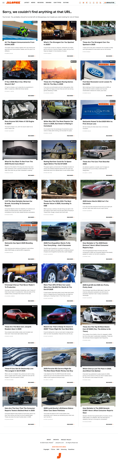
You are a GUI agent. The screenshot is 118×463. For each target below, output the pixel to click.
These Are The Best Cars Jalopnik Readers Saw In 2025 (18, 328)
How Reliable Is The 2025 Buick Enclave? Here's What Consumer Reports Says (95, 245)
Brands (48, 2)
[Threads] (93, 2)
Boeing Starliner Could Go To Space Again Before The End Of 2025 (57, 163)
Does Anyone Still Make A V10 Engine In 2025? (19, 122)
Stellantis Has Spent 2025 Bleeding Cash (19, 244)
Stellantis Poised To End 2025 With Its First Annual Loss (98, 123)
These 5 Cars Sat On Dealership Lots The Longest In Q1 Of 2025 (19, 370)
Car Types (57, 2)
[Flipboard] (87, 2)
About (49, 439)
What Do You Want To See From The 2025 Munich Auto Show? (19, 163)
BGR (58, 449)
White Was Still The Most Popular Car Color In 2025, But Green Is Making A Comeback (58, 123)
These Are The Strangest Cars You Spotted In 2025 (96, 43)
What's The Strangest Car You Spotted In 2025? (59, 43)
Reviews (40, 2)
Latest (26, 2)
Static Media (49, 442)
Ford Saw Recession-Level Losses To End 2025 (97, 83)
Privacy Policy (66, 439)
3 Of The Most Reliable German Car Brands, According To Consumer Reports (18, 203)
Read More (31, 56)
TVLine (53, 449)
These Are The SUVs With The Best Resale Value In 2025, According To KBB (57, 203)
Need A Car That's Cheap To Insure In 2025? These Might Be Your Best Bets (58, 328)
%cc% (35, 22)
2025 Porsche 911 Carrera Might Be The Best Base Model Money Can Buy (58, 370)
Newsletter (109, 2)
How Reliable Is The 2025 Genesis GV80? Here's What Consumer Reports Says (98, 410)
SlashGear (71, 449)
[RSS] (100, 2)
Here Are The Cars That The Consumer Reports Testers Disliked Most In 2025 (20, 409)
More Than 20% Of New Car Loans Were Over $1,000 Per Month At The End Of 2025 (58, 287)
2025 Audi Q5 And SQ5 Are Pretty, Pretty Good (96, 286)
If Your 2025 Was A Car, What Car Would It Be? (18, 83)
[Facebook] (80, 2)
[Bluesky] (83, 2)
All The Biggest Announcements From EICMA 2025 (19, 43)
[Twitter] (90, 2)
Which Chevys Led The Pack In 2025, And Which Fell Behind (97, 370)
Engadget (46, 449)
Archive (56, 439)
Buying (66, 2)
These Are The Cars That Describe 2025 (96, 163)
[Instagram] (97, 2)
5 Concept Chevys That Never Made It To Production (20, 286)
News (33, 2)
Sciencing (64, 449)
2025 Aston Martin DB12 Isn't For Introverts (96, 202)
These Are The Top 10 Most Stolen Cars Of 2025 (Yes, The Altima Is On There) (97, 329)
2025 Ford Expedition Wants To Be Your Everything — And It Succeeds (57, 244)
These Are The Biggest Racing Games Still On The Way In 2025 (58, 83)
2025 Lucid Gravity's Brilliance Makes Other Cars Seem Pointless (58, 409)
